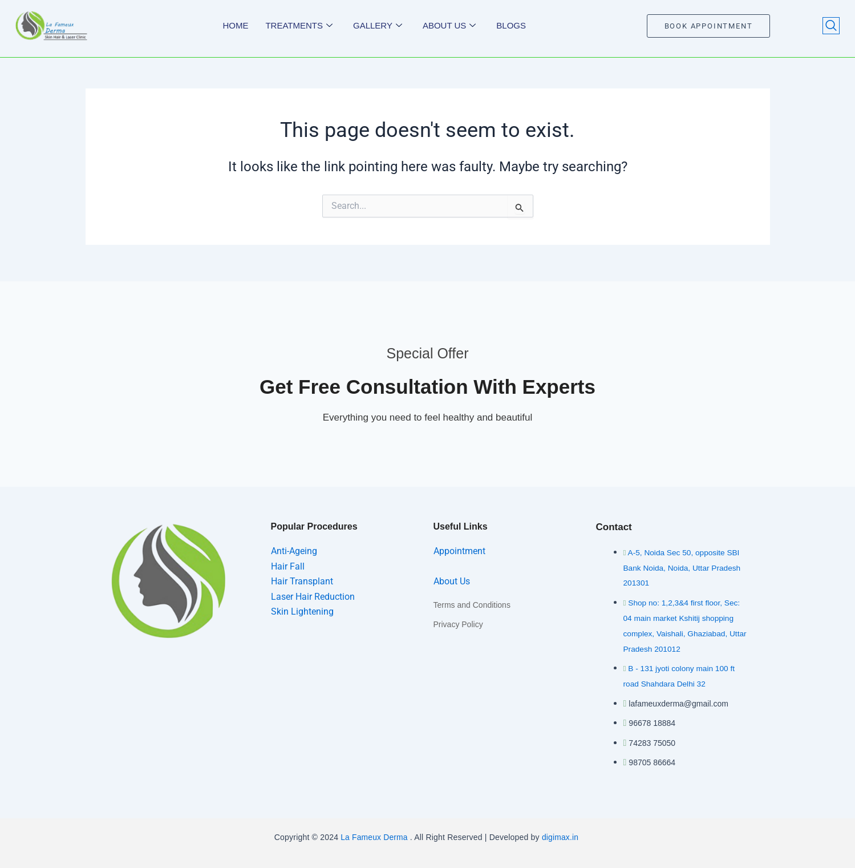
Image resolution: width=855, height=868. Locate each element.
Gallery (377, 25)
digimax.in (561, 834)
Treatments (299, 25)
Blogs (511, 25)
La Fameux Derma (373, 834)
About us (449, 25)
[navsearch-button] (831, 25)
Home (235, 25)
